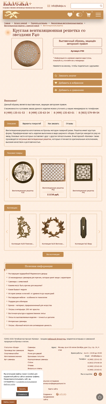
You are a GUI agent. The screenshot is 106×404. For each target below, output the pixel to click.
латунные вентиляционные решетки (34, 139)
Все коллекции (53, 254)
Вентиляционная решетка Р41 (83, 191)
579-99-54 (89, 112)
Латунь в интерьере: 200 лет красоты (24, 309)
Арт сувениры (9, 359)
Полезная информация (39, 266)
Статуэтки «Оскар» (11, 347)
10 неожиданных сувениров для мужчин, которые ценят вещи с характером (39, 277)
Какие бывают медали (17, 289)
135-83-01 (64, 112)
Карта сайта (53, 389)
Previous (7, 179)
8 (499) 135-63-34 (95, 366)
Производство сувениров (14, 350)
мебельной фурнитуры (56, 339)
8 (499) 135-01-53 (95, 359)
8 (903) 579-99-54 (95, 363)
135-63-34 (39, 112)
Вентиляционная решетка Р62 (53, 189)
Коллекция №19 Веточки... (53, 244)
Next (99, 179)
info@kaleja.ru (96, 356)
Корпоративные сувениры (38, 359)
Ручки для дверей (35, 353)
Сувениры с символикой (18, 281)
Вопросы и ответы (35, 368)
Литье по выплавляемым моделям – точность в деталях (31, 317)
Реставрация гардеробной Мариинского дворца (27, 273)
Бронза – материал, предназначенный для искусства (30, 305)
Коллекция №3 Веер (83, 244)
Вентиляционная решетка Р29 (22, 191)
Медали (31, 350)
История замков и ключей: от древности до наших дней (31, 293)
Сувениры (31, 347)
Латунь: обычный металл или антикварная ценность (30, 325)
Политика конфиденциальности (53, 383)
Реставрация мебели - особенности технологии (27, 297)
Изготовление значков (13, 356)
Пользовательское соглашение (47, 381)
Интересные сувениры (17, 321)
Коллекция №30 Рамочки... (23, 244)
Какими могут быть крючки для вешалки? (25, 285)
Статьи (30, 362)
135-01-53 (14, 112)
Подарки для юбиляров (18, 301)
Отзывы (31, 365)
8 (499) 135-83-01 (95, 370)
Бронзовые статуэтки (36, 356)
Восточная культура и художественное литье (27, 313)
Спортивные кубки (11, 353)
